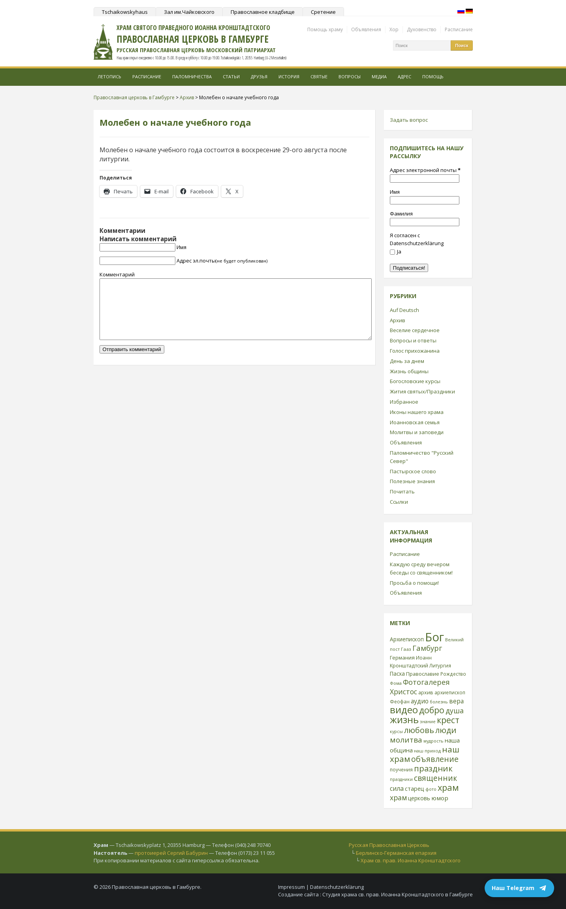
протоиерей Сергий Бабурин (171, 852)
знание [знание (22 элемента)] (428, 721)
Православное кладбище (263, 11)
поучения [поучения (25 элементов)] (401, 769)
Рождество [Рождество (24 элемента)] (453, 674)
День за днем (407, 361)
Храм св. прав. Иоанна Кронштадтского (411, 860)
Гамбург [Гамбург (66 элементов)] (427, 648)
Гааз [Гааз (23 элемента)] (406, 649)
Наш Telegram (519, 888)
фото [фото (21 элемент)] (430, 789)
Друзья (259, 76)
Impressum (291, 886)
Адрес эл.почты (222, 260)
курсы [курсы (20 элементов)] (396, 731)
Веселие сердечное (415, 330)
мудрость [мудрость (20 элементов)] (433, 741)
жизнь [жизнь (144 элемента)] (404, 719)
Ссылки (399, 501)
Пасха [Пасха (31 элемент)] (397, 673)
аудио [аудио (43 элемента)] (420, 701)
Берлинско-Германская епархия (396, 852)
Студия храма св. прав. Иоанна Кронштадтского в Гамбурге (397, 894)
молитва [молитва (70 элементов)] (406, 740)
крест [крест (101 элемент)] (448, 720)
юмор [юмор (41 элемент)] (439, 798)
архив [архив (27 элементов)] (425, 692)
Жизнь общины (409, 371)
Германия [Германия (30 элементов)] (402, 657)
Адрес (404, 76)
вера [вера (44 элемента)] (456, 701)
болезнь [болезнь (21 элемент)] (439, 702)
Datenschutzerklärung (337, 886)
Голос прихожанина (415, 350)
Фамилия (401, 213)
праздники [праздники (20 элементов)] (401, 779)
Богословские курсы (415, 381)
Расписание (459, 29)
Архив (397, 320)
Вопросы (349, 76)
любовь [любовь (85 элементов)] (419, 729)
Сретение (323, 11)
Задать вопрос (409, 119)
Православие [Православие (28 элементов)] (422, 673)
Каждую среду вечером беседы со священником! (421, 568)
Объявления (366, 29)
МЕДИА (379, 76)
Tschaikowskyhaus (125, 11)
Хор (394, 29)
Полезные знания (412, 481)
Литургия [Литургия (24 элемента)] (440, 665)
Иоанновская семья (415, 422)
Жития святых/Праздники (422, 391)
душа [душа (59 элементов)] (455, 710)
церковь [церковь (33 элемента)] (419, 798)
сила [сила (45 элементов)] (397, 788)
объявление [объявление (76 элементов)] (435, 759)
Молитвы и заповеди (417, 432)
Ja (395, 251)
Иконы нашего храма (417, 412)
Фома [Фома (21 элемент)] (396, 683)
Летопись (109, 76)
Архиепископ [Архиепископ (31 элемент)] (407, 639)
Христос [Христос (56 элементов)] (403, 691)
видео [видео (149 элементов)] (404, 709)
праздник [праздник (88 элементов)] (433, 768)
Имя (181, 247)
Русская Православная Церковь (389, 845)
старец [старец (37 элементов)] (414, 788)
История (288, 76)
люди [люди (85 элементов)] (445, 729)
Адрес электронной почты (425, 170)
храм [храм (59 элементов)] (398, 797)
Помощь (433, 76)
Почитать (402, 491)
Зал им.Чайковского (189, 11)
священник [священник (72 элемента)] (435, 778)
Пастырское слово (413, 471)
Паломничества (192, 76)
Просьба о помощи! (414, 582)
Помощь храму (325, 29)
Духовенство (421, 29)
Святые (318, 76)
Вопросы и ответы (413, 340)
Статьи (231, 76)
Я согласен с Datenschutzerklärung (417, 239)
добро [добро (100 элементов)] (431, 710)
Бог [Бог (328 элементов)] (434, 637)
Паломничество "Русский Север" (421, 457)
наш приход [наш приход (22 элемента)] (427, 751)
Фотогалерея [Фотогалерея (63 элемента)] (426, 682)
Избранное (404, 401)
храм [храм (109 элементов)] (448, 787)
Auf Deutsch (404, 310)
